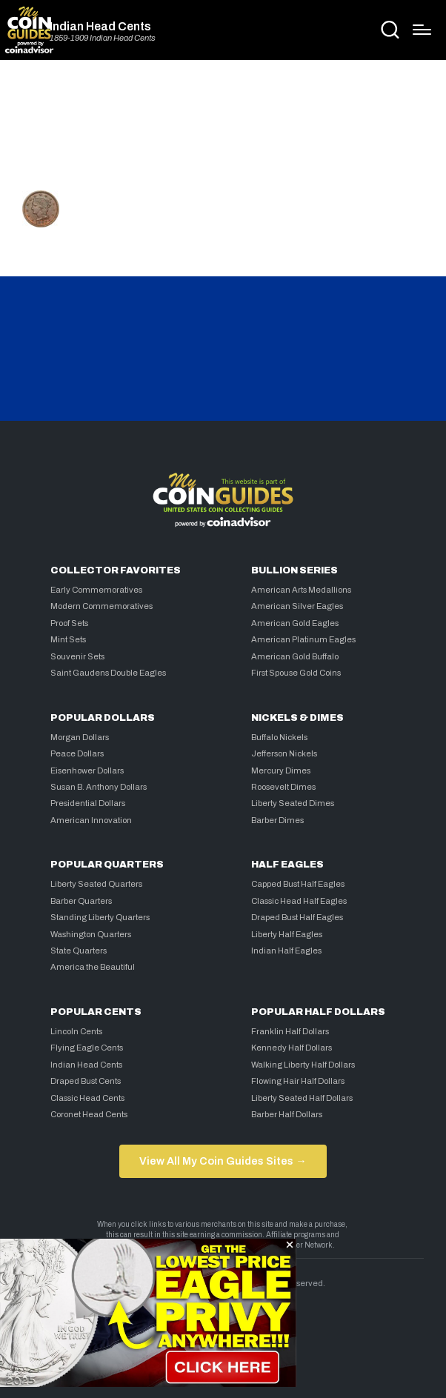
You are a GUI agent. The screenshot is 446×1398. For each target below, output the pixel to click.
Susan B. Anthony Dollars (98, 786)
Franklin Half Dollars (290, 1031)
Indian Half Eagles (286, 950)
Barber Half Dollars (286, 1114)
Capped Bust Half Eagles (298, 883)
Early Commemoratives (96, 589)
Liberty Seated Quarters (96, 883)
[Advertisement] (223, 131)
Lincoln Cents (76, 1031)
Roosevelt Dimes (283, 786)
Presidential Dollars (87, 803)
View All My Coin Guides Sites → (222, 1161)
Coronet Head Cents (88, 1114)
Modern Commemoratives (101, 606)
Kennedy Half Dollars (291, 1047)
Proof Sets (69, 623)
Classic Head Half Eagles (299, 900)
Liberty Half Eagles (286, 934)
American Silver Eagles (297, 606)
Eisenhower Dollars (87, 770)
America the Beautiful (92, 966)
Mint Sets (68, 639)
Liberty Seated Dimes (292, 803)
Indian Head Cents (100, 27)
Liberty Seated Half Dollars (302, 1098)
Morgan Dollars (79, 737)
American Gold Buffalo (295, 656)
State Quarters (78, 950)
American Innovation (91, 820)
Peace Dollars (77, 753)
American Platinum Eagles (303, 639)
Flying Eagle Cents (86, 1047)
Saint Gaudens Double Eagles (108, 672)
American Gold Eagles (295, 623)
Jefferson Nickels (284, 753)
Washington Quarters (90, 934)
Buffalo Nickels (279, 737)
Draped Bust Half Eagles (297, 917)
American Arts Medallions (301, 589)
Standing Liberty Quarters (100, 917)
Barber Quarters (81, 900)
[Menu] (422, 29)
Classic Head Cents (87, 1098)
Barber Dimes (277, 820)
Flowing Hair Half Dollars (298, 1080)
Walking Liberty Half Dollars (303, 1064)
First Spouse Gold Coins (296, 672)
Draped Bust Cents (85, 1080)
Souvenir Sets (77, 656)
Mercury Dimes (280, 770)
